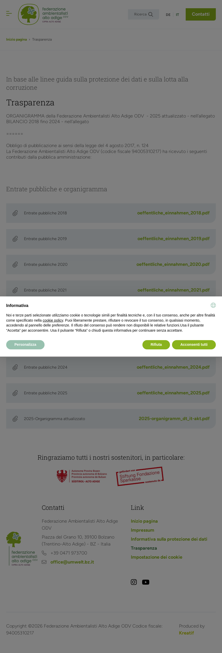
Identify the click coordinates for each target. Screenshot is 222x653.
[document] (111, 317)
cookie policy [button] (53, 320)
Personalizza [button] (25, 344)
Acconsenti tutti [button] (194, 344)
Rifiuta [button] (156, 344)
